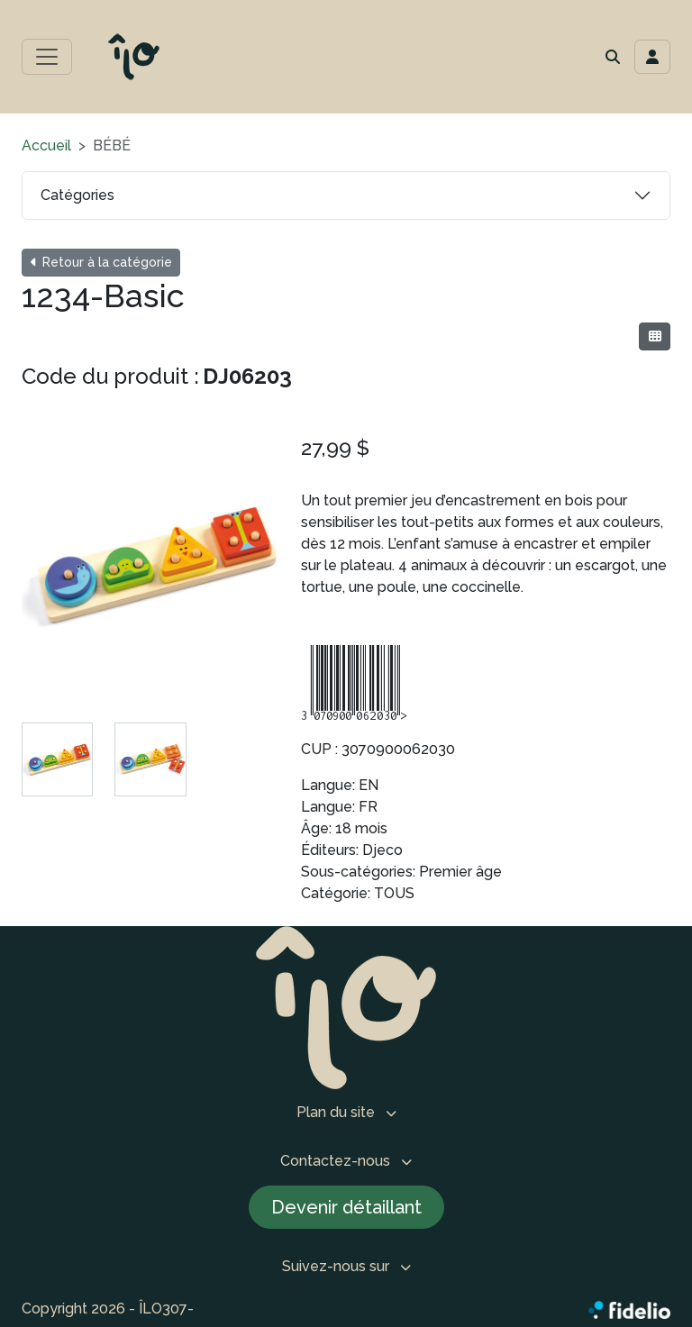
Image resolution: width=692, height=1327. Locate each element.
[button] (612, 56)
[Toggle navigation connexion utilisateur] (652, 57)
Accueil (46, 145)
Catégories (77, 195)
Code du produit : (110, 376)
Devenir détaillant (346, 1207)
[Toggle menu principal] (47, 57)
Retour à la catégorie (101, 262)
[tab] (57, 759)
